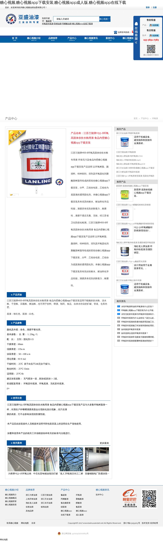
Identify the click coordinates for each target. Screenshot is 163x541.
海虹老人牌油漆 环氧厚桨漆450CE (130, 164)
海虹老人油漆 (31, 503)
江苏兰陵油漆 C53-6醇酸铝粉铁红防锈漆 (133, 205)
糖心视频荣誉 (11, 501)
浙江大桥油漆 (31, 495)
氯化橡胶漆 (65, 503)
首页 (136, 118)
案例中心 (110, 39)
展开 (136, 33)
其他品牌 (29, 511)
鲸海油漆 (45, 507)
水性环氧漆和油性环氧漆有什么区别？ (137, 306)
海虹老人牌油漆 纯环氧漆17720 (129, 156)
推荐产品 (121, 181)
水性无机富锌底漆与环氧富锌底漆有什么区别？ (141, 314)
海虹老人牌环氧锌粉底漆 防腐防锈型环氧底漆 (135, 242)
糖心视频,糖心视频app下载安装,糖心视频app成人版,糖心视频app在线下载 (63, 2)
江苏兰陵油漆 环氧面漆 (126, 152)
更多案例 (104, 443)
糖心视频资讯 (91, 39)
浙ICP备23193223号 (131, 523)
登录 (148, 7)
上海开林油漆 (31, 499)
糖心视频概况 (11, 498)
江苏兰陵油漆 (46, 495)
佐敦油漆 (29, 507)
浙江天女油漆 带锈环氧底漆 (128, 133)
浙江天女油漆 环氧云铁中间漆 (129, 280)
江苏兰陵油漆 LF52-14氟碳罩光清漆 (131, 261)
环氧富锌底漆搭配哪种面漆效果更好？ (137, 341)
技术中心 (99, 495)
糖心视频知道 (129, 39)
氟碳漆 (49, 21)
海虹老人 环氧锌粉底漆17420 (128, 160)
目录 (33, 523)
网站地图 (25, 523)
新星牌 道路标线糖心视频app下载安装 (132, 186)
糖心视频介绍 (34, 39)
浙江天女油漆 (46, 499)
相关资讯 (121, 301)
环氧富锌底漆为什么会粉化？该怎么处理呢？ (140, 318)
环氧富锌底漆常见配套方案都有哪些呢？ (138, 337)
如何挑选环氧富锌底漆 (130, 329)
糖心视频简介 (11, 495)
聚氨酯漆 (80, 499)
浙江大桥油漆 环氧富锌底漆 (128, 172)
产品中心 (72, 39)
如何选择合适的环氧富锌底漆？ (134, 333)
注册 (155, 7)
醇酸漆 (79, 503)
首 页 (14, 39)
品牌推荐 (53, 39)
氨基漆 (79, 507)
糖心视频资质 (11, 505)
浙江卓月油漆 (46, 503)
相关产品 (121, 129)
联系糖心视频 (12, 523)
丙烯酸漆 (64, 499)
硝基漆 (64, 507)
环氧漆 (155, 118)
